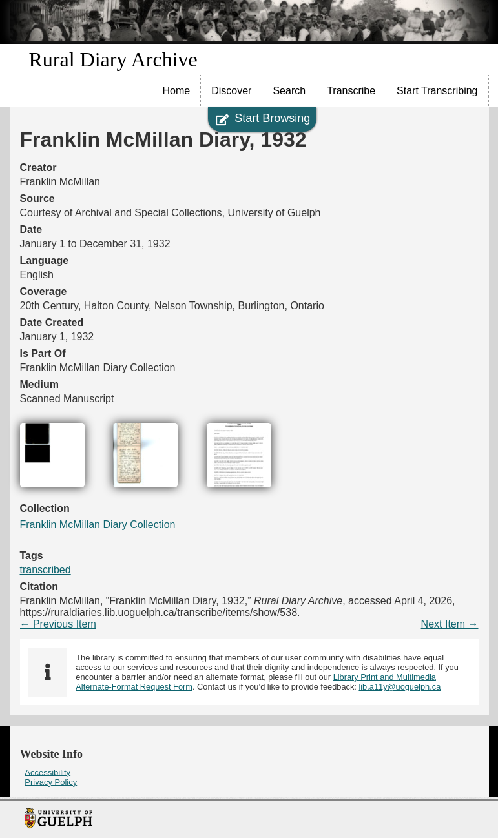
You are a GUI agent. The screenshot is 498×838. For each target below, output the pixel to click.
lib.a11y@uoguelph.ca (399, 686)
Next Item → (450, 623)
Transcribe (351, 90)
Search (289, 90)
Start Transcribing (437, 90)
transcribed (45, 569)
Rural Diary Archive (113, 59)
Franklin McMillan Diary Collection (98, 524)
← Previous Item (58, 623)
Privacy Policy (51, 781)
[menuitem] (177, 91)
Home (177, 90)
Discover (231, 90)
